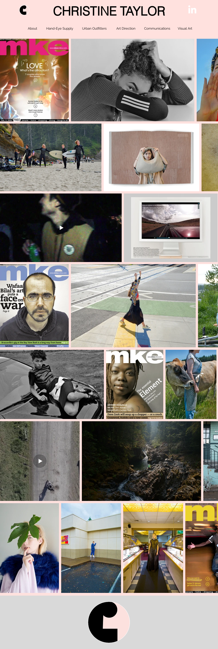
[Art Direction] (125, 28)
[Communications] (157, 28)
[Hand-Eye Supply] (59, 28)
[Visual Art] (185, 28)
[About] (32, 28)
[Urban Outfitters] (94, 28)
